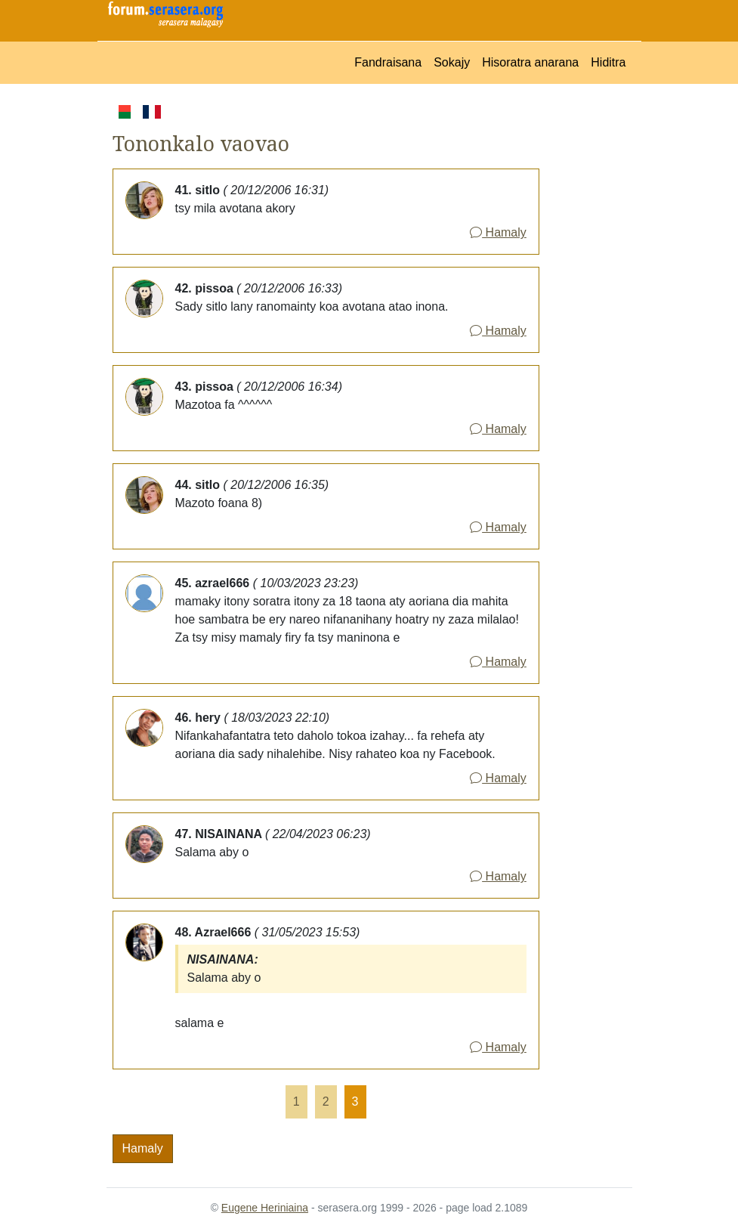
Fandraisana (387, 62)
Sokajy (452, 62)
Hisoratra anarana (530, 62)
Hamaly (498, 232)
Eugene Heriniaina (264, 1208)
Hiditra (608, 62)
